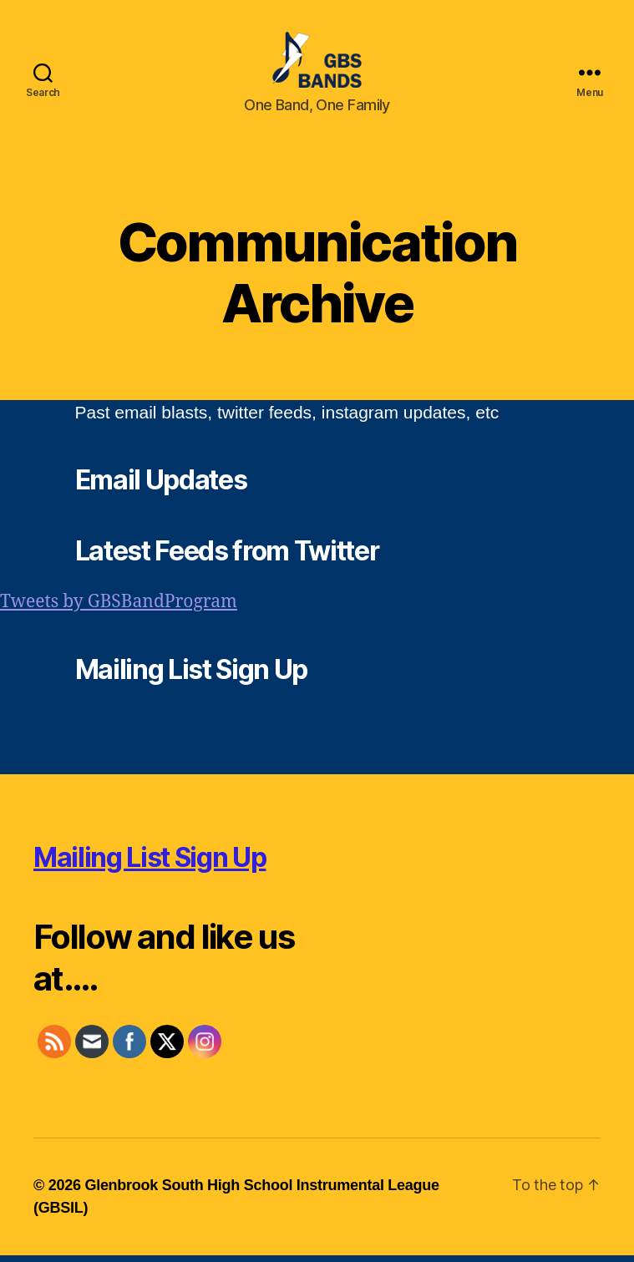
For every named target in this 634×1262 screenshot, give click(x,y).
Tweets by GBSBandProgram (118, 609)
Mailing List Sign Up (149, 864)
